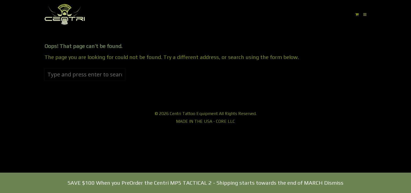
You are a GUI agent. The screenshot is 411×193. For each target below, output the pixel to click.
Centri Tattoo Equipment (194, 113)
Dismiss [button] (333, 183)
